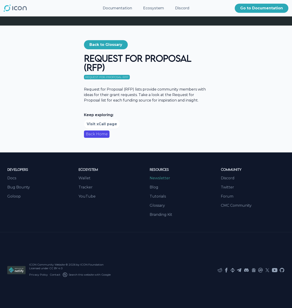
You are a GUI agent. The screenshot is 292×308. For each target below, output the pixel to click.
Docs (11, 178)
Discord (182, 8)
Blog (154, 187)
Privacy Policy (38, 274)
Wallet (84, 178)
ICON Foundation (92, 264)
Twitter (227, 187)
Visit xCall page (102, 124)
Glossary (157, 205)
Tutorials (158, 196)
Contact (55, 274)
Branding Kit (161, 214)
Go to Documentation (261, 8)
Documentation (117, 8)
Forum (227, 196)
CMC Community (236, 205)
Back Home (97, 134)
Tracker (85, 187)
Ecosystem (153, 8)
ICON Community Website (47, 264)
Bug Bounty (18, 187)
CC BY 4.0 (56, 268)
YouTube (87, 196)
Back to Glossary (105, 44)
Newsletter (160, 178)
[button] (261, 8)
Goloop (14, 196)
